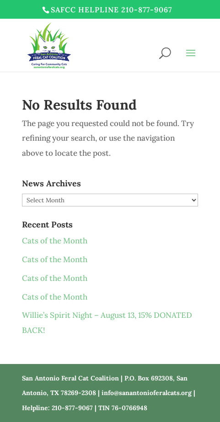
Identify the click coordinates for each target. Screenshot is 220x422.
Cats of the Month (54, 241)
